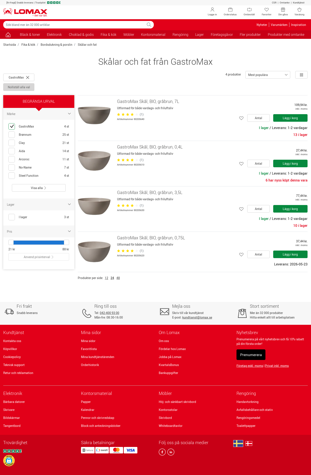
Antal (258, 118)
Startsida (9, 45)
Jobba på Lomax (170, 357)
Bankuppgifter (168, 373)
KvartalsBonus (169, 365)
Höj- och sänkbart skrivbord (177, 402)
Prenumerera (251, 354)
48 (118, 278)
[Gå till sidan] (8, 34)
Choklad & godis (81, 34)
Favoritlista (89, 349)
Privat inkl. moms (277, 366)
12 (106, 278)
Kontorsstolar (168, 410)
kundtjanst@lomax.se (197, 317)
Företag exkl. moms (249, 366)
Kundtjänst (299, 2)
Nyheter (262, 25)
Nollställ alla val (19, 87)
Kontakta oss (12, 341)
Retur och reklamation (18, 373)
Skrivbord (165, 418)
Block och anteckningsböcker (101, 426)
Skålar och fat (87, 45)
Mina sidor (88, 341)
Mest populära (258, 75)
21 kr (11, 249)
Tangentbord (12, 426)
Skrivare (8, 410)
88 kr (65, 249)
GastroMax (19, 77)
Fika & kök (28, 45)
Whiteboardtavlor (170, 426)
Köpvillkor (10, 349)
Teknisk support (14, 365)
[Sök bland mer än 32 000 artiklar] (73, 24)
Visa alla (39, 188)
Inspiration (298, 25)
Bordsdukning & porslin (56, 45)
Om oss (164, 341)
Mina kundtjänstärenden (97, 357)
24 (112, 278)
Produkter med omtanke (286, 34)
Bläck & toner (30, 34)
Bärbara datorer (14, 402)
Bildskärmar (11, 418)
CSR (274, 2)
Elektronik (12, 393)
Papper (86, 402)
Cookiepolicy (12, 357)
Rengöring (246, 393)
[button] (9, 460)
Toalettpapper (245, 426)
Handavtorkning (247, 402)
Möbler (165, 393)
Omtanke (285, 2)
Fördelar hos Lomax (172, 349)
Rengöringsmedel (248, 418)
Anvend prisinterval (39, 257)
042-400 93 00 (109, 313)
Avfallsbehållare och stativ (254, 410)
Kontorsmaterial (96, 393)
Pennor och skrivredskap (97, 418)
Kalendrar (87, 410)
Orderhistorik (90, 365)
